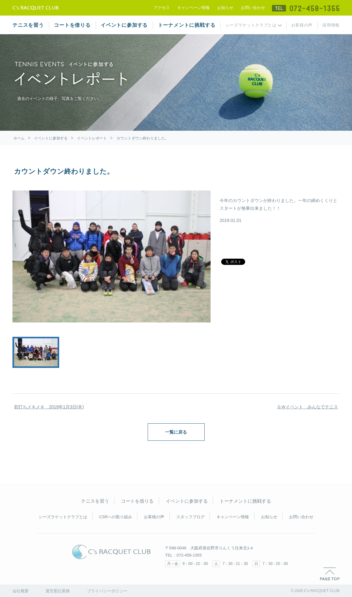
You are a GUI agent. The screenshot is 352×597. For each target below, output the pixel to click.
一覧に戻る (176, 432)
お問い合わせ (253, 7)
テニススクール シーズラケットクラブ (35, 8)
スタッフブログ (190, 517)
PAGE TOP (330, 574)
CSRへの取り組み (115, 517)
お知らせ (225, 7)
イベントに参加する (124, 25)
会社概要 (20, 591)
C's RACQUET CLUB (111, 551)
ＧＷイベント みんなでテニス (307, 406)
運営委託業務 (57, 591)
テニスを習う (28, 25)
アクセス (162, 7)
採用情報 (331, 25)
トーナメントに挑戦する (187, 25)
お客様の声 (301, 25)
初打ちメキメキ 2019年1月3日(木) (49, 406)
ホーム (19, 138)
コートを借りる (72, 25)
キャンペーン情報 (193, 7)
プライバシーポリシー (107, 591)
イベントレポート (92, 138)
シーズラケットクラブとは (251, 25)
